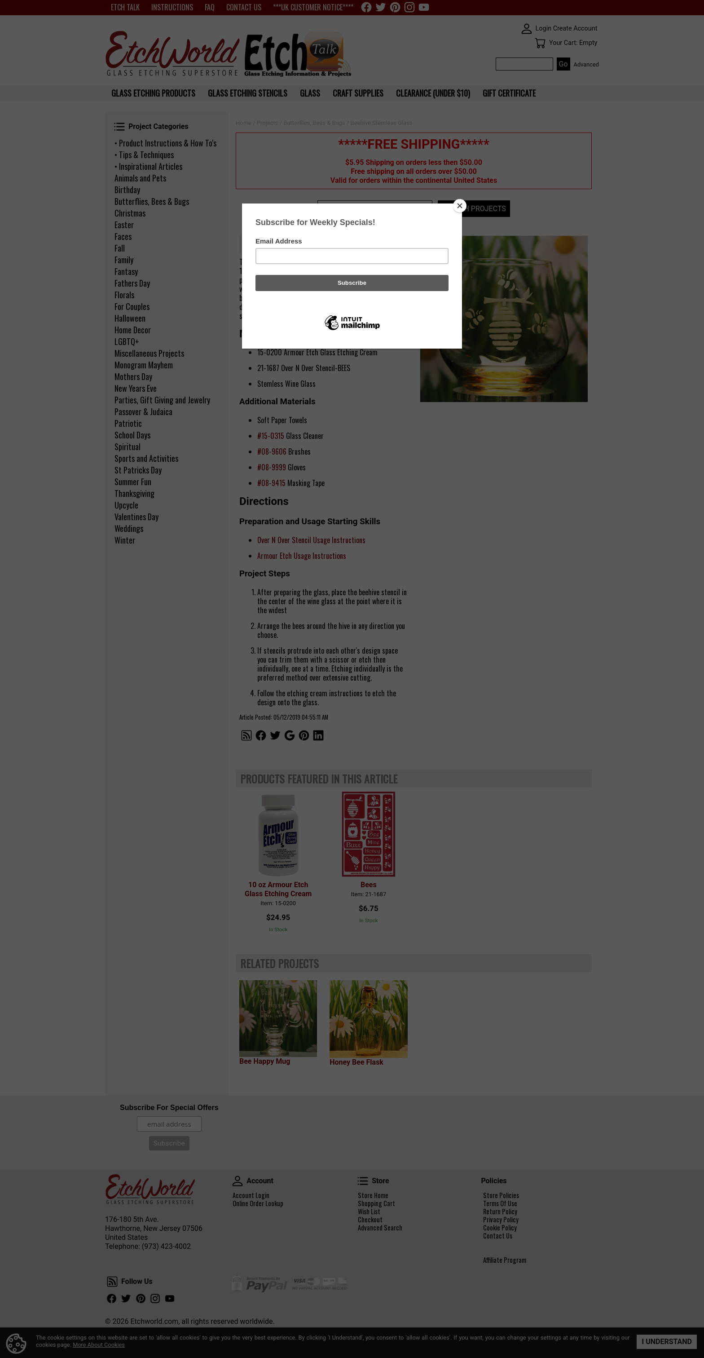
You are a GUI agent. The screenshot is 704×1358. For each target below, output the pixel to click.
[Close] (459, 205)
